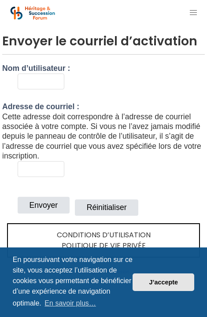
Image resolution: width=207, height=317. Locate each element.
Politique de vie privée (104, 245)
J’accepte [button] (163, 282)
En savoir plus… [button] (70, 303)
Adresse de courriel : (40, 106)
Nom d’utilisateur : (36, 68)
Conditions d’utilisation (104, 235)
